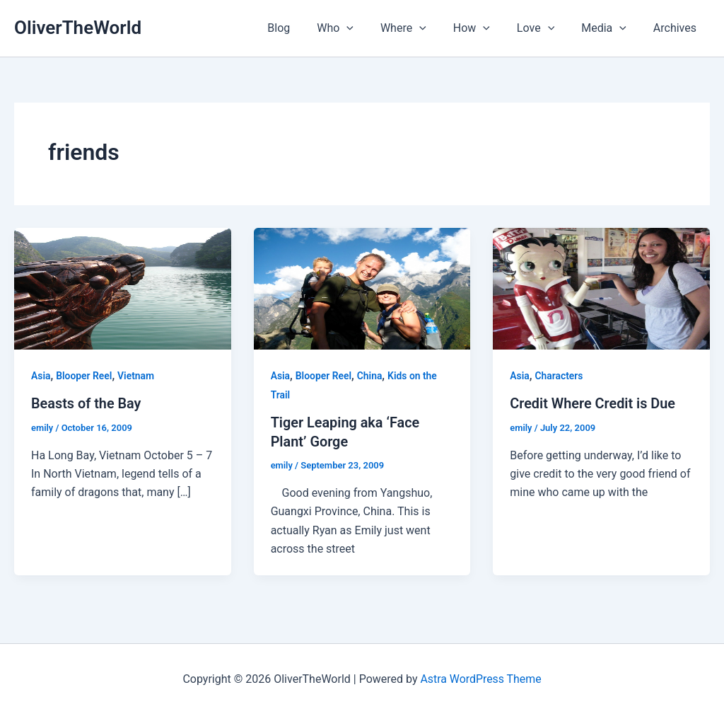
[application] (370, 28)
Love (546, 28)
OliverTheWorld (77, 27)
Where (422, 28)
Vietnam (136, 375)
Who (358, 28)
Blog (306, 28)
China (370, 375)
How (486, 28)
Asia (41, 375)
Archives (677, 28)
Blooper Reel (84, 375)
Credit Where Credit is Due (593, 403)
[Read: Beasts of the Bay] (122, 287)
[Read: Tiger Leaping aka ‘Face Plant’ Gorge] (362, 287)
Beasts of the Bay (86, 403)
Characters (559, 375)
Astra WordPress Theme (481, 678)
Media (610, 28)
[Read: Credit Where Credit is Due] (601, 287)
